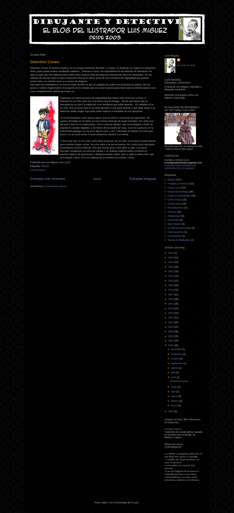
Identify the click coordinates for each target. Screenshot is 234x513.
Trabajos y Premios (177, 183)
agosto (175, 368)
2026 (171, 253)
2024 (171, 262)
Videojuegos (173, 216)
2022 (171, 271)
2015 (171, 303)
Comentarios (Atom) (55, 186)
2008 (171, 336)
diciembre (176, 349)
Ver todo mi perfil (186, 65)
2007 (171, 340)
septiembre (177, 363)
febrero (175, 401)
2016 (171, 299)
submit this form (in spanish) (179, 168)
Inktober (171, 212)
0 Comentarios (38, 170)
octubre (175, 358)
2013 (171, 313)
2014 (171, 308)
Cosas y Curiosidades (178, 195)
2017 (171, 294)
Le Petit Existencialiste (179, 228)
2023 (171, 266)
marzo (174, 396)
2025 (171, 257)
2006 (171, 345)
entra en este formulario (179, 165)
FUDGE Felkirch (173, 429)
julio (173, 372)
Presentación (174, 236)
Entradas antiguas (142, 179)
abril (173, 391)
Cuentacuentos (175, 232)
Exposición (173, 220)
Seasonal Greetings (177, 191)
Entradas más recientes (47, 179)
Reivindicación (175, 207)
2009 (171, 331)
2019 (171, 285)
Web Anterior (174, 224)
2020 (171, 280)
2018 (171, 289)
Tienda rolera (174, 203)
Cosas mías (173, 187)
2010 (171, 326)
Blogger (135, 502)
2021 (171, 276)
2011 (171, 322)
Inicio (97, 179)
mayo (174, 386)
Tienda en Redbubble (178, 240)
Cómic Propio (174, 199)
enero (174, 405)
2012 (171, 317)
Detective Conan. (45, 62)
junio (174, 377)
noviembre (177, 354)
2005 (171, 411)
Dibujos (45, 166)
